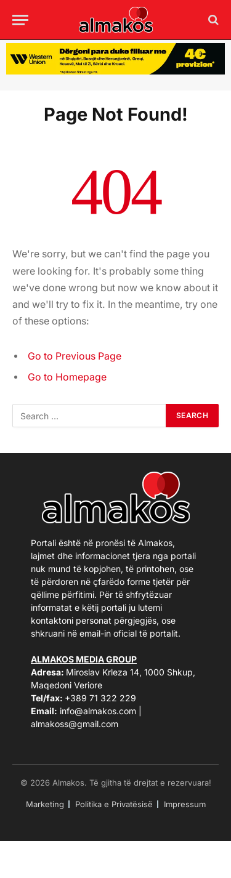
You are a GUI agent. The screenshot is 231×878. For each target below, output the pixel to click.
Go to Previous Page (74, 356)
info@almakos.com (98, 711)
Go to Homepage (67, 377)
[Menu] (20, 20)
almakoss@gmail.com (74, 724)
